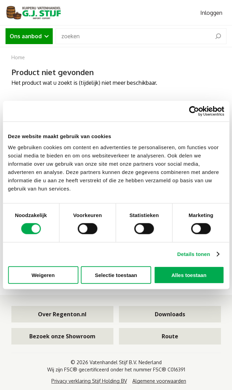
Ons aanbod (29, 36)
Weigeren (42, 275)
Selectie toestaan (116, 275)
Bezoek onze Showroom (62, 336)
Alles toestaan (188, 275)
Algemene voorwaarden (159, 381)
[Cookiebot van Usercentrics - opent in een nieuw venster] (194, 111)
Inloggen (211, 12)
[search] (218, 36)
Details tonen (193, 254)
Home (18, 57)
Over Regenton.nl (62, 314)
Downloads (170, 314)
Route (170, 336)
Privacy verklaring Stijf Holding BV (89, 381)
